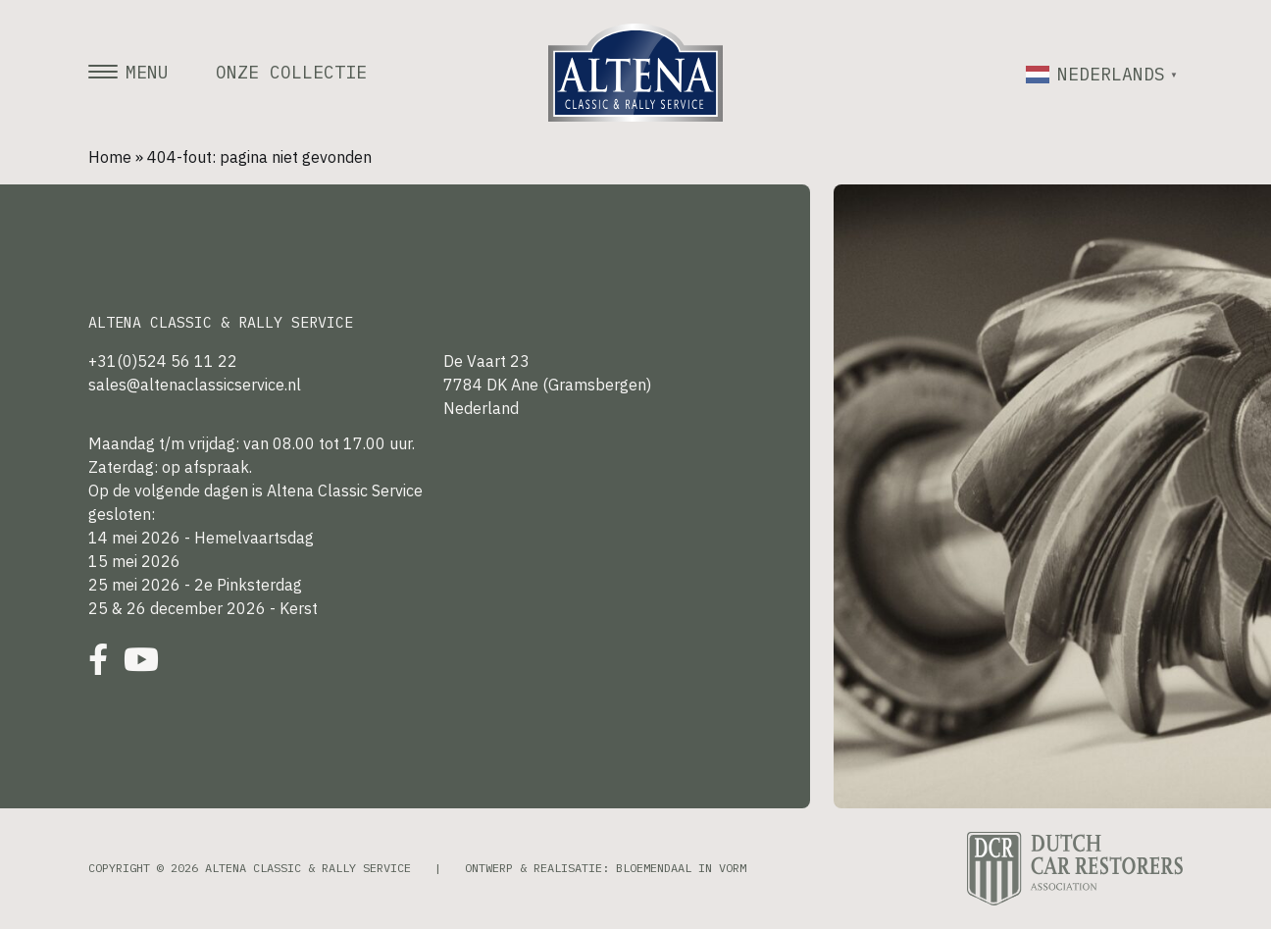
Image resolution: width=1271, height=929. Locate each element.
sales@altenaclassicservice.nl (194, 384)
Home (109, 157)
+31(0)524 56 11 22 (162, 361)
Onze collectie (291, 72)
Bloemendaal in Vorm (681, 867)
